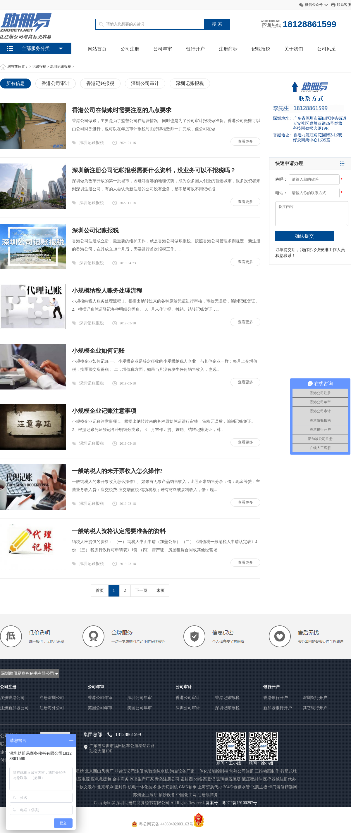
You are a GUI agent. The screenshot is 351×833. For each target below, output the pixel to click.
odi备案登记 (204, 779)
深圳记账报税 (60, 67)
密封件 (120, 787)
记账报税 (261, 48)
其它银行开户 (315, 708)
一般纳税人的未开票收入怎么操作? (117, 471)
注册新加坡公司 (14, 708)
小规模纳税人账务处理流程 (107, 290)
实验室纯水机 (156, 771)
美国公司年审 (139, 708)
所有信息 (15, 83)
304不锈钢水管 (236, 787)
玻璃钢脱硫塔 (228, 779)
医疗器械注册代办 (279, 779)
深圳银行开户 (315, 697)
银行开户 (195, 48)
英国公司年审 (100, 708)
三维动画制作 (267, 771)
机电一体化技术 (142, 787)
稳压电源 (81, 779)
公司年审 (162, 48)
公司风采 (326, 48)
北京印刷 (105, 787)
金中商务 (120, 779)
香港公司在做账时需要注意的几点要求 (121, 110)
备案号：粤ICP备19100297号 (231, 803)
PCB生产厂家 (142, 779)
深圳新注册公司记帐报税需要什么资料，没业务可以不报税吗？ (154, 170)
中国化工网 (186, 795)
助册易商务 (207, 795)
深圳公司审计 (145, 83)
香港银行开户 (275, 697)
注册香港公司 (12, 697)
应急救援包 (101, 779)
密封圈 (186, 779)
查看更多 (245, 141)
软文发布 (88, 787)
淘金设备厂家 (182, 771)
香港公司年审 (100, 697)
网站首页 (97, 48)
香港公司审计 (56, 83)
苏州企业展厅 (145, 795)
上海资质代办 (210, 787)
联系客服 (344, 5)
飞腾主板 (259, 787)
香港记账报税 (100, 83)
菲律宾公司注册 (129, 771)
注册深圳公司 (51, 697)
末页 (160, 590)
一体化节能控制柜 (211, 771)
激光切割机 (167, 787)
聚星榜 (78, 771)
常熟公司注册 (241, 771)
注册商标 (228, 48)
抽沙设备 (167, 795)
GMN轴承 (188, 787)
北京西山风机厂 (99, 771)
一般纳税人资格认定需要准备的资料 (119, 531)
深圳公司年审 (139, 697)
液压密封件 (252, 779)
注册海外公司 (51, 708)
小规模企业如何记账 (98, 350)
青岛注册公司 (167, 779)
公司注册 (130, 48)
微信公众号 (314, 5)
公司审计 (184, 687)
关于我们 (293, 48)
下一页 (141, 590)
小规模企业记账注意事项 (104, 411)
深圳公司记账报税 (95, 230)
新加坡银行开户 (277, 708)
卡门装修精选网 (282, 787)
